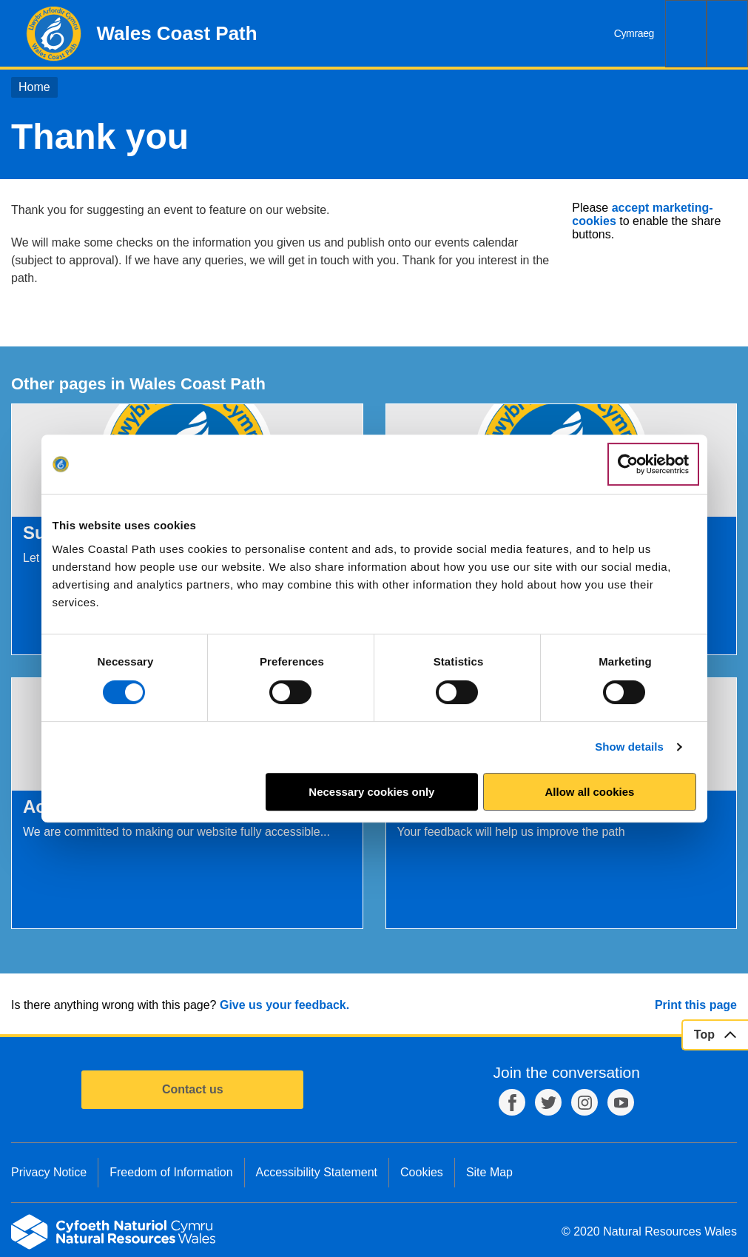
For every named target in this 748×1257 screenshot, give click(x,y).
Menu (727, 33)
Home (34, 87)
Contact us (192, 1089)
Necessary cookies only (371, 791)
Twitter (548, 1102)
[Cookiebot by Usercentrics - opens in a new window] (653, 464)
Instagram (584, 1102)
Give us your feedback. (284, 1005)
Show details (629, 746)
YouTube (620, 1102)
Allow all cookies (590, 791)
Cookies (421, 1172)
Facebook (512, 1102)
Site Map (489, 1172)
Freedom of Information (170, 1172)
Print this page (696, 1005)
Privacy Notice (49, 1172)
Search (686, 33)
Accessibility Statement (317, 1172)
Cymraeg (634, 33)
